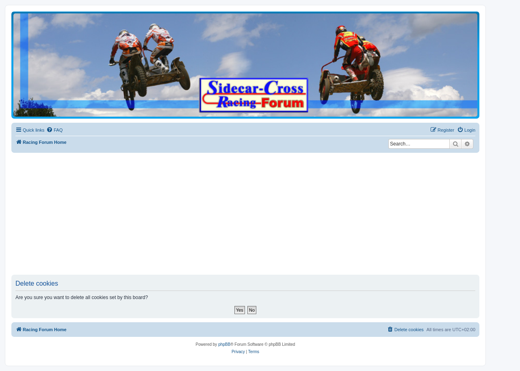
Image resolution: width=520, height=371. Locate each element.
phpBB (224, 344)
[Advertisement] (255, 214)
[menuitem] (54, 130)
